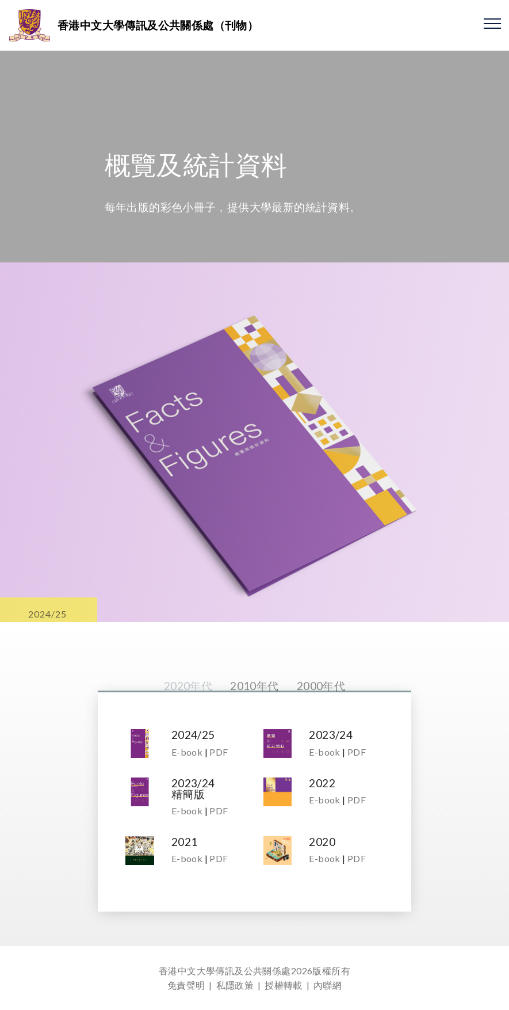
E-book (186, 751)
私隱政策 (235, 984)
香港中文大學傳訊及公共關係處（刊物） (158, 25)
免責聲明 (186, 984)
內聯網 (327, 984)
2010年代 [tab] (254, 700)
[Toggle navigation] (493, 23)
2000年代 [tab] (321, 700)
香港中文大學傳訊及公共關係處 (225, 970)
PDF (218, 751)
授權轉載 (284, 984)
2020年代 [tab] (188, 700)
